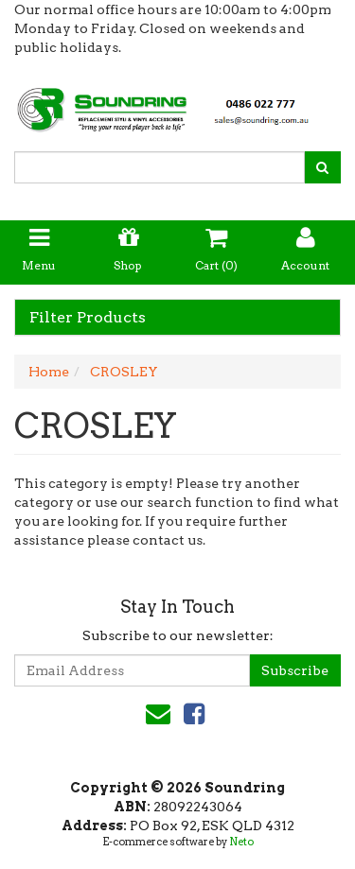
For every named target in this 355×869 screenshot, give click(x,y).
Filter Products (87, 317)
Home (48, 371)
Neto (241, 841)
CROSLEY (124, 371)
